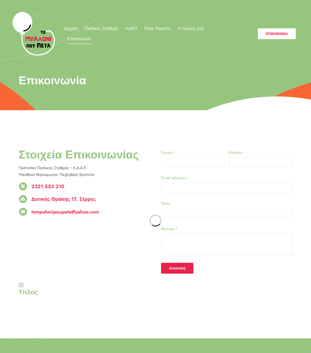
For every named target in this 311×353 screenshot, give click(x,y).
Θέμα (165, 203)
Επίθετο (236, 152)
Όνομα (168, 152)
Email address (174, 178)
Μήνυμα (169, 229)
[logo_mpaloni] (33, 13)
